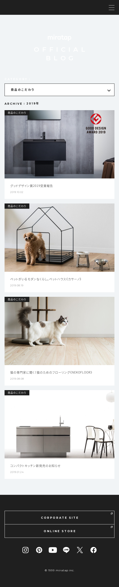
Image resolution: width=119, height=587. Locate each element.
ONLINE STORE (78, 529)
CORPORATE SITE (77, 516)
